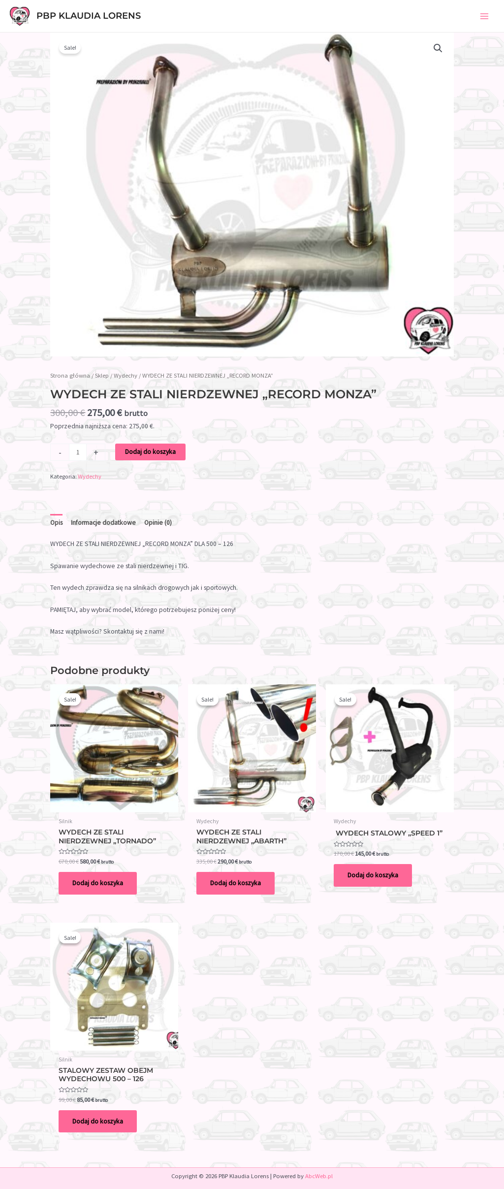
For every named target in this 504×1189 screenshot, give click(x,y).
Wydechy (125, 375)
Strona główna (70, 375)
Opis (56, 522)
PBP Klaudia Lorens (88, 15)
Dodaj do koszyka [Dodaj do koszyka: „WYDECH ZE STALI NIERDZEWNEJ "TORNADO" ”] (97, 883)
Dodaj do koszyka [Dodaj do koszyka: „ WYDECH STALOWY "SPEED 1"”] (372, 875)
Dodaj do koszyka (150, 452)
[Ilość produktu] (78, 452)
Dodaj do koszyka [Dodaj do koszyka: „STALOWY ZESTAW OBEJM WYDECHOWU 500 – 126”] (97, 1121)
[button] (438, 48)
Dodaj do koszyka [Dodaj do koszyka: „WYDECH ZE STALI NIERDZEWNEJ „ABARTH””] (235, 883)
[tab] (56, 523)
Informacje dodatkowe (103, 522)
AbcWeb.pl (319, 1176)
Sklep (102, 375)
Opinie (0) (158, 522)
